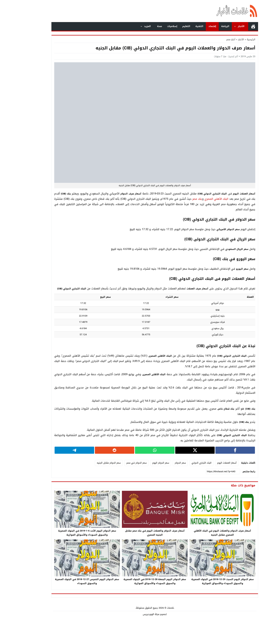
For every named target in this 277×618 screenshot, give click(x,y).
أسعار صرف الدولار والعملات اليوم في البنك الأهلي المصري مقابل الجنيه (206, 533)
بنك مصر (181, 198)
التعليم (170, 26)
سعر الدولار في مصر (120, 463)
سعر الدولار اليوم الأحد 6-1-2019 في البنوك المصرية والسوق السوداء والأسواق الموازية (71, 533)
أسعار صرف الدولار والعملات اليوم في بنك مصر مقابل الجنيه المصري (138, 533)
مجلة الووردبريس (134, 614)
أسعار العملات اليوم (210, 463)
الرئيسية (236, 26)
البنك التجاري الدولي (185, 463)
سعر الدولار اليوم (144, 463)
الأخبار (225, 26)
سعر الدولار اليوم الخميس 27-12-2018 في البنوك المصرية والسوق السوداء (71, 581)
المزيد (131, 26)
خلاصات (154, 608)
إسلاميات (156, 26)
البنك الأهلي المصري (200, 198)
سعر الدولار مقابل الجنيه (92, 463)
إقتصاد (196, 26)
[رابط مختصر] (207, 471)
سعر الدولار (164, 463)
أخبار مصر (214, 39)
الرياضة (209, 26)
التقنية (183, 26)
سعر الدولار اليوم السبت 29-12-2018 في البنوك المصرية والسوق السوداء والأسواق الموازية (206, 581)
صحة (143, 26)
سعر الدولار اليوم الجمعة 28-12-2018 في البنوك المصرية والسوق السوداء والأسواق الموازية (138, 581)
